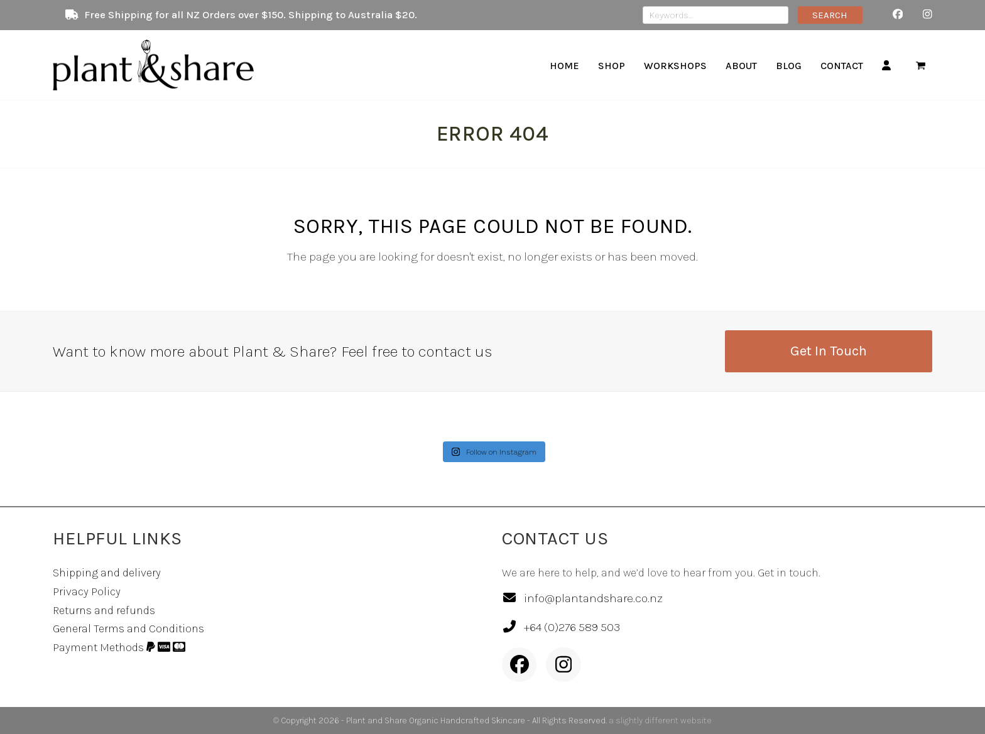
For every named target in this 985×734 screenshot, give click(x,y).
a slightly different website (660, 720)
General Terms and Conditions (128, 628)
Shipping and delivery (107, 573)
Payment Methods (119, 647)
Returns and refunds (104, 610)
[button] (920, 65)
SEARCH (829, 15)
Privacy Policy (87, 591)
